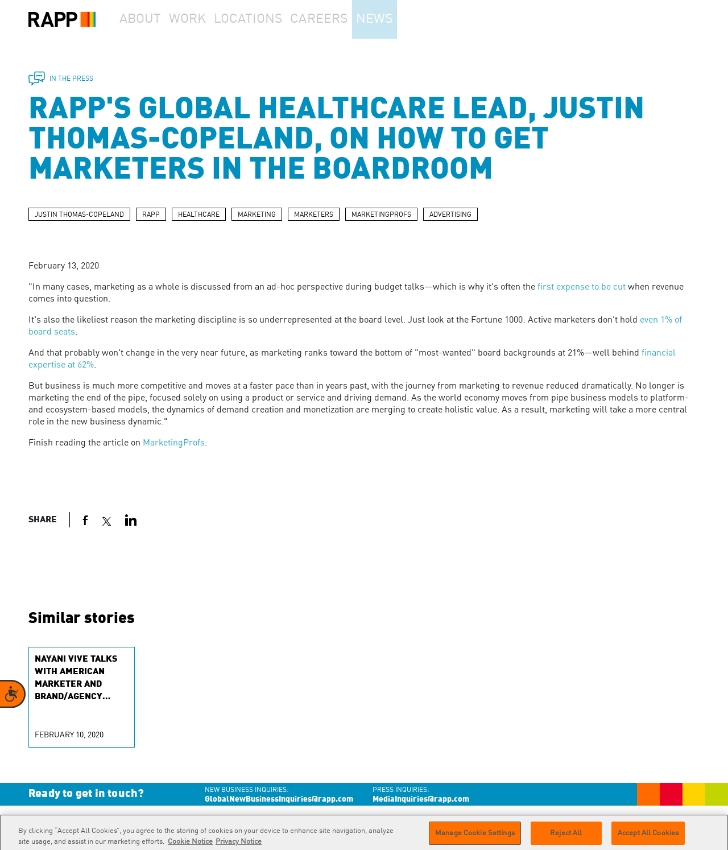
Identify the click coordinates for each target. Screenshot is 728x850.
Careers (342, 19)
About (146, 19)
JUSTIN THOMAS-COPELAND (79, 215)
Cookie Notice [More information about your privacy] (190, 845)
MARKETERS (313, 215)
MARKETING (257, 215)
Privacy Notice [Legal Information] (239, 845)
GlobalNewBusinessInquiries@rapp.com (279, 799)
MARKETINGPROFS (381, 215)
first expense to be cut (581, 287)
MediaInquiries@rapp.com (421, 799)
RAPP (151, 215)
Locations (271, 19)
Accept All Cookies (648, 837)
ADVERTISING (450, 215)
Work (204, 19)
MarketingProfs (174, 443)
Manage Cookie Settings (475, 837)
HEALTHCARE (199, 215)
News (406, 19)
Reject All (566, 837)
